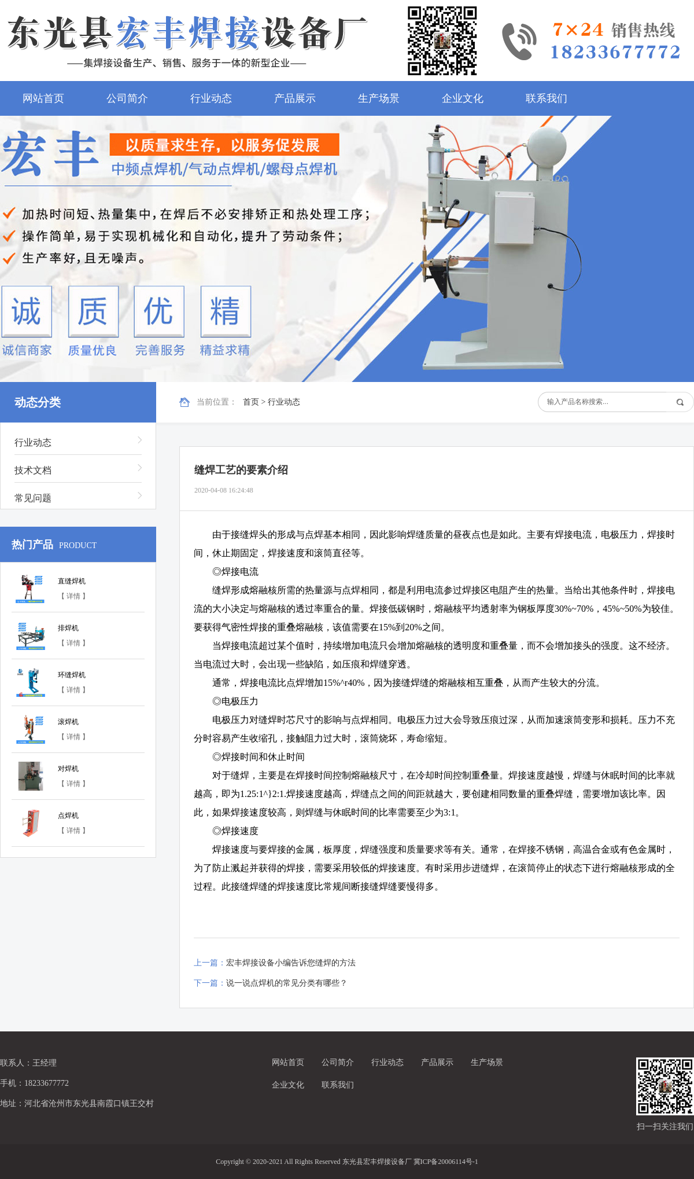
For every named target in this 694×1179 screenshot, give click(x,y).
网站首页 (43, 98)
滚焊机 (68, 722)
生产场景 (379, 98)
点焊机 (68, 815)
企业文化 (462, 98)
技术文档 (32, 470)
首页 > (255, 402)
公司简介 (127, 98)
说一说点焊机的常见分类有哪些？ (287, 983)
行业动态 (211, 98)
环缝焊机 (72, 675)
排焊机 (68, 628)
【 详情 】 (73, 596)
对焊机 (68, 769)
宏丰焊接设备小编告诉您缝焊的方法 (291, 962)
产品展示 (295, 98)
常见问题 (32, 498)
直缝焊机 (72, 581)
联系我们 (546, 98)
